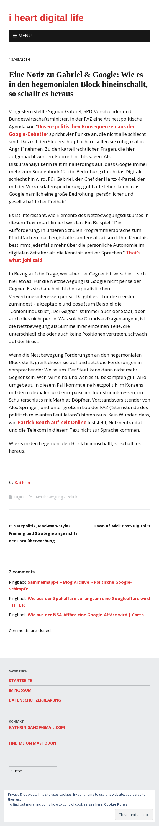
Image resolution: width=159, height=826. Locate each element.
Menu (25, 36)
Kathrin (22, 482)
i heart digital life (46, 17)
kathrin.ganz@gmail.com (37, 727)
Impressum (20, 690)
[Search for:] (33, 770)
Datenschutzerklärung (35, 700)
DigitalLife (23, 497)
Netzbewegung (49, 497)
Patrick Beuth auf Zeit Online (52, 422)
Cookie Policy (116, 804)
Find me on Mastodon (32, 743)
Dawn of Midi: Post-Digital (120, 525)
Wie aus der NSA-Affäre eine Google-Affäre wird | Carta (86, 614)
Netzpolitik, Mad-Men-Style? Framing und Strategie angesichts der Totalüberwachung (43, 533)
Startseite (20, 680)
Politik (71, 497)
